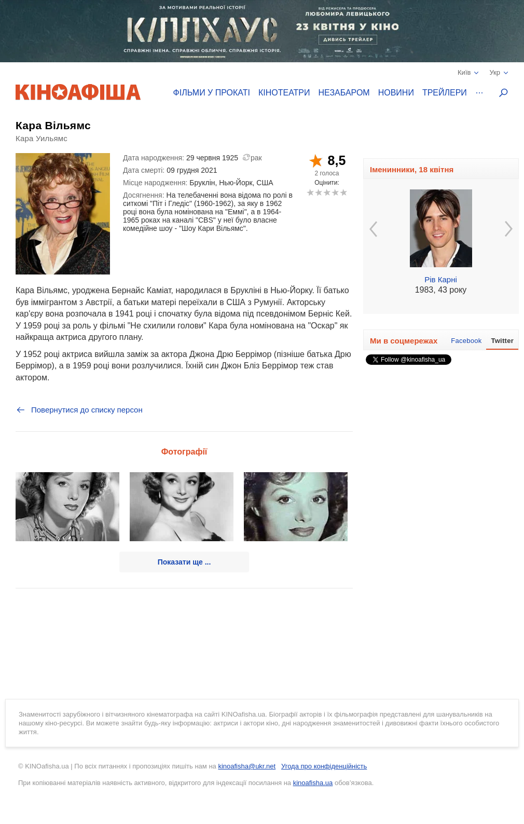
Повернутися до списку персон (79, 410)
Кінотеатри (284, 92)
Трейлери (444, 92)
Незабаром (344, 92)
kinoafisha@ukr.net (246, 766)
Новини (396, 92)
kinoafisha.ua (313, 783)
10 (343, 192)
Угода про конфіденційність (324, 766)
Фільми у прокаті (211, 92)
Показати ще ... (184, 562)
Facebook (466, 341)
